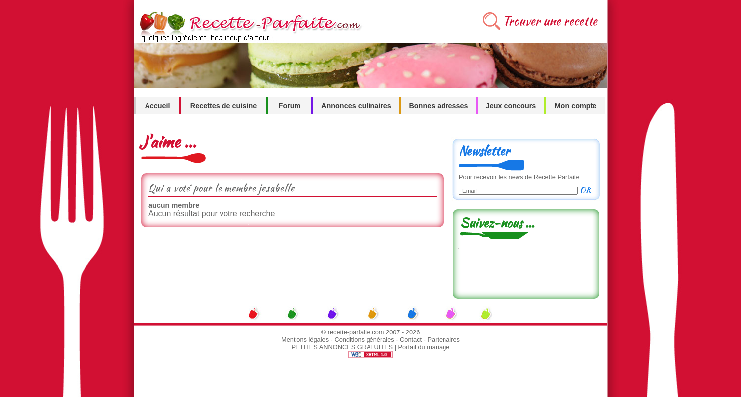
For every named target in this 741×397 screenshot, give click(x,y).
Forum (290, 106)
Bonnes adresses (438, 106)
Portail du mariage (424, 347)
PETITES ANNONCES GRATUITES (342, 347)
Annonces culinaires (356, 106)
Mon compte (576, 106)
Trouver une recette (550, 21)
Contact (411, 339)
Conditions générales (364, 339)
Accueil (157, 106)
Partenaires (444, 339)
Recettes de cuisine (223, 106)
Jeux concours (511, 106)
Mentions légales (305, 339)
